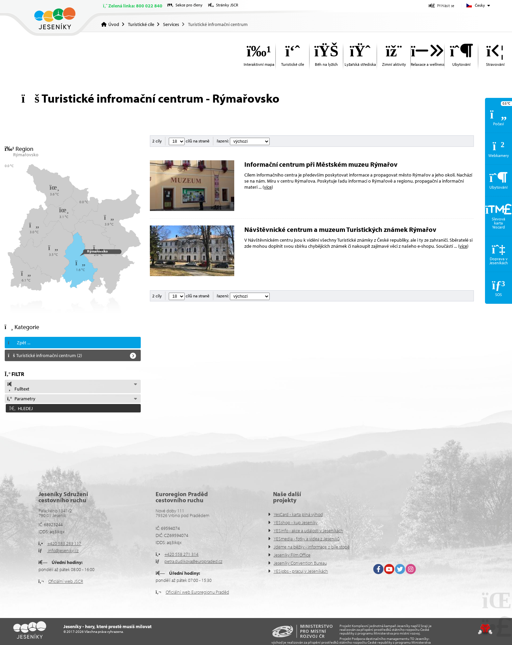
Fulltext (18, 387)
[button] (441, 5)
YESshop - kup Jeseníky (296, 522)
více (268, 187)
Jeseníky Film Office (292, 555)
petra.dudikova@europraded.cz (193, 561)
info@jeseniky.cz (63, 550)
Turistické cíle (141, 24)
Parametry (21, 399)
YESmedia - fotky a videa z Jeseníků (307, 539)
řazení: (243, 140)
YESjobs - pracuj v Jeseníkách (301, 571)
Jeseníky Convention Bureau (300, 563)
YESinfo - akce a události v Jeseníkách (308, 531)
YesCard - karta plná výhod (298, 514)
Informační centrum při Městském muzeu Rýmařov (321, 164)
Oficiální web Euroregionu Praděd (197, 592)
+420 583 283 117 (64, 543)
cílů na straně (189, 140)
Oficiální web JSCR (65, 581)
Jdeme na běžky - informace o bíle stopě (312, 547)
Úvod (55, 18)
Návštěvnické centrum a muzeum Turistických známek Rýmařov (340, 229)
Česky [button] (480, 5)
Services (171, 24)
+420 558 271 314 (181, 554)
